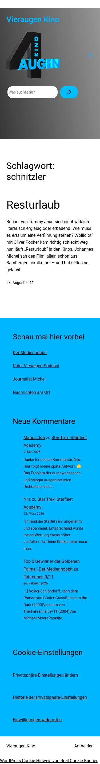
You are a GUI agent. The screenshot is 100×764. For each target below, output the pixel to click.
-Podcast (36, 365)
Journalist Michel (29, 379)
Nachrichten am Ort (31, 392)
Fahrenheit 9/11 (38, 576)
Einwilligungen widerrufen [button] (37, 719)
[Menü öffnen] (90, 55)
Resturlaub (33, 204)
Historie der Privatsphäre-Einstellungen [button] (50, 697)
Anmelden (84, 746)
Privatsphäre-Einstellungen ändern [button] (45, 675)
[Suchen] (69, 92)
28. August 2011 (20, 283)
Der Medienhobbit (30, 352)
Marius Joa (34, 437)
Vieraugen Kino (32, 19)
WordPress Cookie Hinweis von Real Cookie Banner (49, 760)
